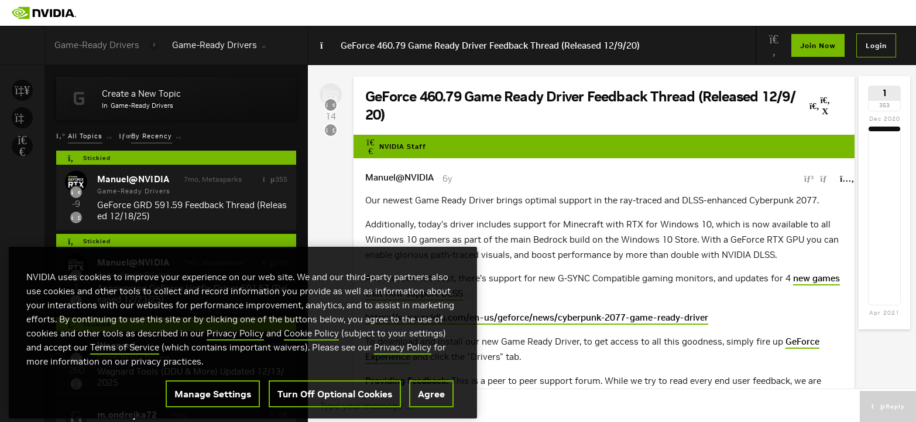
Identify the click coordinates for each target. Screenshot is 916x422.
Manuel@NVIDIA (399, 177)
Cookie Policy (311, 381)
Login (876, 45)
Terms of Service (124, 395)
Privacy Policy (235, 381)
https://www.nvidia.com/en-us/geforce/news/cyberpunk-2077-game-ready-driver (536, 317)
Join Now (818, 45)
